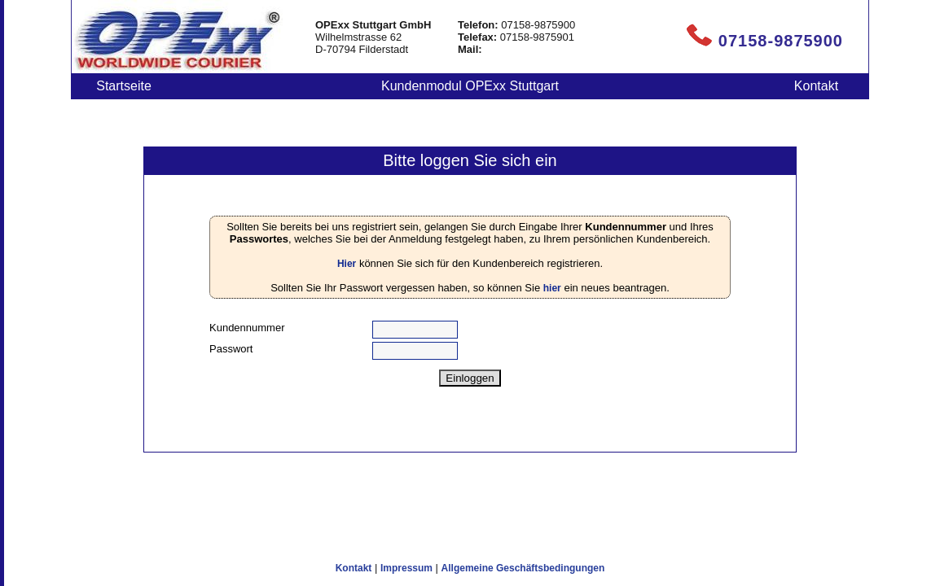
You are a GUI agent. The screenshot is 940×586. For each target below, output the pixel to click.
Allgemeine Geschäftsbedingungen (523, 568)
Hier (346, 263)
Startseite (124, 86)
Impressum (406, 568)
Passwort (231, 349)
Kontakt (816, 86)
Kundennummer (247, 327)
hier (552, 288)
